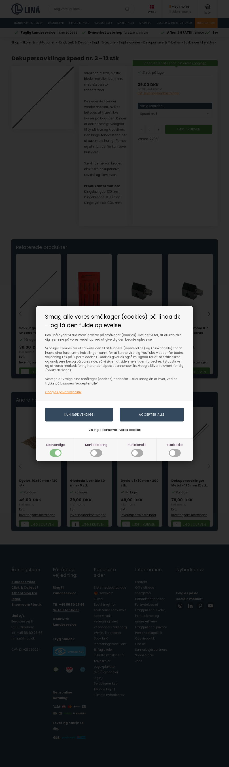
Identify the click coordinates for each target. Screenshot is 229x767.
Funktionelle (137, 450)
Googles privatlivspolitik (63, 392)
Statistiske (175, 450)
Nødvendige (55, 450)
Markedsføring (96, 450)
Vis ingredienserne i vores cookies (115, 430)
